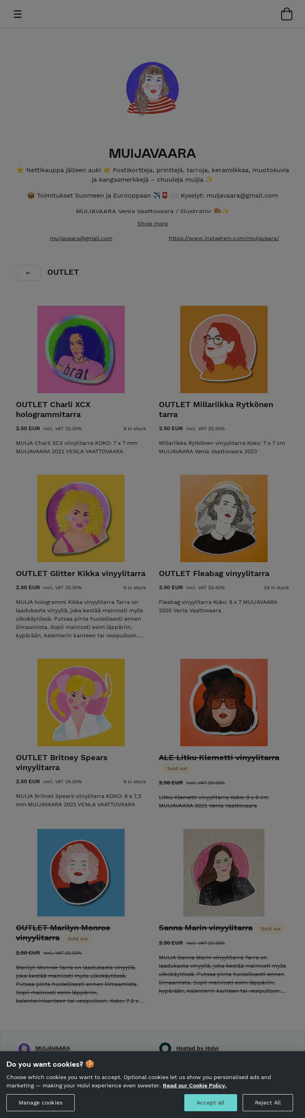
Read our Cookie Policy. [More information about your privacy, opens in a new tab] (195, 1089)
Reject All (268, 1106)
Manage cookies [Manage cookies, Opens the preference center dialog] (40, 1106)
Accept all (210, 1106)
